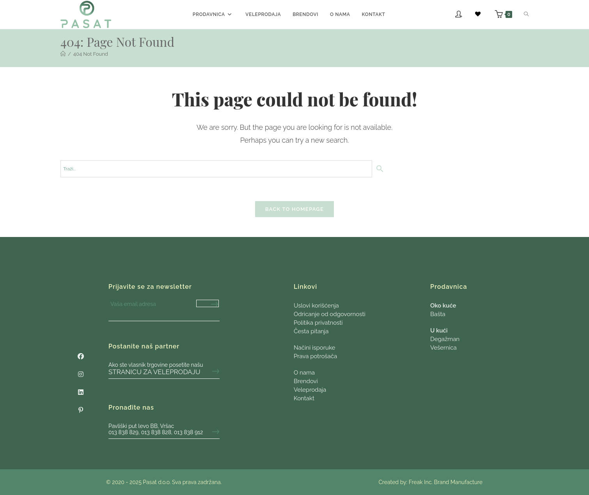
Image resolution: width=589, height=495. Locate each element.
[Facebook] (81, 356)
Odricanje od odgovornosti (329, 314)
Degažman (444, 339)
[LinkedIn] (81, 392)
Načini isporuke (314, 347)
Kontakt (304, 398)
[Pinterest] (81, 410)
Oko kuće (443, 305)
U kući (438, 330)
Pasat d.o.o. (156, 482)
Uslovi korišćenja (316, 305)
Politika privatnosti (318, 322)
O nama (304, 372)
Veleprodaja (310, 389)
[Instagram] (81, 374)
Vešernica (443, 347)
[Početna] (63, 54)
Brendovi (306, 381)
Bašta (437, 314)
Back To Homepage (294, 209)
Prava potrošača (315, 356)
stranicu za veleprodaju (154, 372)
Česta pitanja (311, 331)
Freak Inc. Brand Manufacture (446, 482)
